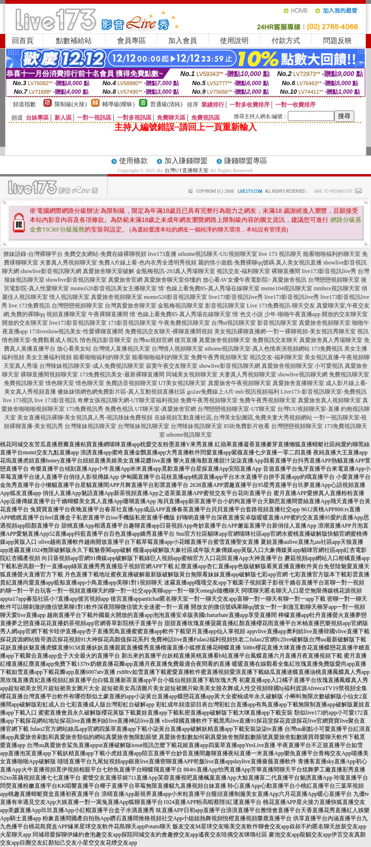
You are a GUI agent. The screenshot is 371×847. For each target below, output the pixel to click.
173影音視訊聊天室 (132, 322)
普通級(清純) (166, 104)
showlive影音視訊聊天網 (51, 271)
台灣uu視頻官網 (153, 340)
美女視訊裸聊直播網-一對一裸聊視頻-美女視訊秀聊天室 (285, 331)
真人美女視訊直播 (299, 262)
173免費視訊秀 (84, 409)
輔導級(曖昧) (118, 104)
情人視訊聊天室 (69, 297)
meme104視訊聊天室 (286, 288)
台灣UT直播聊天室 (186, 170)
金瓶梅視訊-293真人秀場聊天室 (175, 271)
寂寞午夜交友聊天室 (171, 366)
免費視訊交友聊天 (275, 340)
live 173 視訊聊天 (280, 254)
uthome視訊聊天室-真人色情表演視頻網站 (257, 348)
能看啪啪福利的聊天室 (331, 254)
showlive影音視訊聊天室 (76, 279)
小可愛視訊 (329, 366)
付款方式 (286, 40)
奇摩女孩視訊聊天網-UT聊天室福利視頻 (128, 400)
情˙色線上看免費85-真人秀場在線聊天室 (209, 288)
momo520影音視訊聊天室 (175, 297)
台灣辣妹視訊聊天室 (90, 426)
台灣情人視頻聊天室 (177, 348)
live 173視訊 (18, 400)
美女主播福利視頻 (49, 357)
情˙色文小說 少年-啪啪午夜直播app (276, 314)
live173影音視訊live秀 (329, 271)
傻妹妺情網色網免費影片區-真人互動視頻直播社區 (121, 391)
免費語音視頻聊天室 (131, 383)
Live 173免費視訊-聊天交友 (281, 305)
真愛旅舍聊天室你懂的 (172, 279)
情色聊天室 (59, 383)
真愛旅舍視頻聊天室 (116, 297)
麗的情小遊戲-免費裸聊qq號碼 (236, 262)
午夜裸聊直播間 (108, 314)
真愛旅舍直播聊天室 (298, 383)
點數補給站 (74, 40)
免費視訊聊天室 (349, 374)
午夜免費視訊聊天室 (184, 322)
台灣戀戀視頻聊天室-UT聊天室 (236, 409)
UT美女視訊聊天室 (183, 383)
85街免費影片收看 (247, 426)
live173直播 (162, 254)
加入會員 (182, 40)
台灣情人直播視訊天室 (121, 348)
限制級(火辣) (71, 104)
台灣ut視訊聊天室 (233, 322)
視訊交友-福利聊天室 (243, 271)
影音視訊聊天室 (225, 305)
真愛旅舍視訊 (289, 279)
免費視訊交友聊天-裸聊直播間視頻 (169, 331)
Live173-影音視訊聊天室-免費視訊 (324, 391)
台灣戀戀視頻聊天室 (334, 279)
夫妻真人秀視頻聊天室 (68, 262)
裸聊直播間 (286, 271)
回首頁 (22, 40)
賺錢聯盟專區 (245, 161)
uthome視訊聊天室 (189, 434)
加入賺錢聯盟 (185, 161)
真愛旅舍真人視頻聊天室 (329, 400)
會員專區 (131, 40)
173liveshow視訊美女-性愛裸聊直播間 (76, 331)
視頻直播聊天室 (66, 314)
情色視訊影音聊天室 (105, 340)
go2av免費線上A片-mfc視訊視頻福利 (233, 391)
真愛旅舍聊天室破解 (108, 271)
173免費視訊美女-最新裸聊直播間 (121, 374)
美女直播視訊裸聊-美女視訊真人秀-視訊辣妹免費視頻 (85, 417)
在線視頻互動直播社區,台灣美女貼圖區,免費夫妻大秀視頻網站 (233, 417)
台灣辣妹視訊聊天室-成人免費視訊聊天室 (91, 366)
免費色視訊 (119, 409)
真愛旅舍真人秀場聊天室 (330, 340)
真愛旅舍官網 (125, 279)
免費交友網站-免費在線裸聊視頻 (105, 254)
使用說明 (234, 40)
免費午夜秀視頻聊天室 (219, 357)
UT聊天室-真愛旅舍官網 (165, 409)
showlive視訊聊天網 (302, 374)
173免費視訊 (327, 348)
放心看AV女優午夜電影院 (235, 279)
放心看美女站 (74, 348)
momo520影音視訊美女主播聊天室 (113, 288)
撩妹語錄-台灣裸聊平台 (33, 254)
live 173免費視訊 (29, 305)
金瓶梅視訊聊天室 (181, 305)
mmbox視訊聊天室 (337, 288)
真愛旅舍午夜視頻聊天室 (239, 383)
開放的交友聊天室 (345, 314)
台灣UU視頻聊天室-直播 (308, 409)
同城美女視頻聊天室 (192, 374)
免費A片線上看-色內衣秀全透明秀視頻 (147, 262)
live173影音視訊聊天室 (78, 322)
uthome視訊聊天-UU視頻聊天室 (217, 254)
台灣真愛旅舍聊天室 (130, 305)
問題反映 (337, 40)
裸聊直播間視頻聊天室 (49, 374)
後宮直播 (186, 340)
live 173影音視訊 (55, 400)
